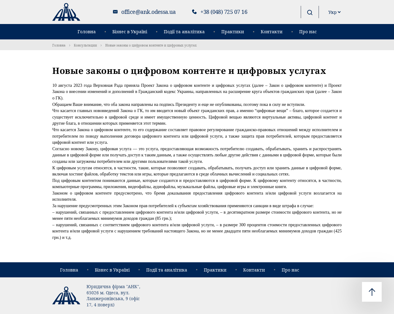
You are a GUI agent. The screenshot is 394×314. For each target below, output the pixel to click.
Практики (232, 31)
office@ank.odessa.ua (148, 11)
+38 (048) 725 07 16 (223, 11)
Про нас (308, 31)
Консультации (85, 45)
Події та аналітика (184, 31)
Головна (87, 31)
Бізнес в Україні (129, 31)
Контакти (272, 31)
